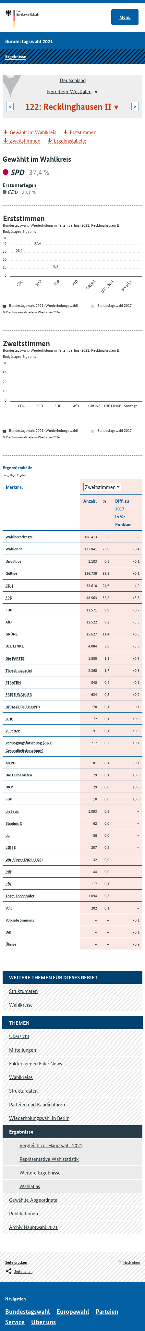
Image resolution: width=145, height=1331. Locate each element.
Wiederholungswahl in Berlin (39, 1117)
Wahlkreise (21, 1077)
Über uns (43, 1322)
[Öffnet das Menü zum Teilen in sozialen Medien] (18, 1271)
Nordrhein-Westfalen (69, 91)
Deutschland (73, 80)
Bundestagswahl (27, 1311)
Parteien (107, 1311)
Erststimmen (83, 132)
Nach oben (131, 1262)
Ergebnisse (15, 56)
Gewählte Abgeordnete (33, 1199)
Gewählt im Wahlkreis (33, 132)
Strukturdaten (23, 1090)
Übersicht (19, 1036)
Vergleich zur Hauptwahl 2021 (50, 1145)
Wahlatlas (29, 1186)
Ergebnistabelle (70, 141)
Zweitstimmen (25, 141)
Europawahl (72, 1311)
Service (15, 1322)
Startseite (28, 19)
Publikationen (23, 1213)
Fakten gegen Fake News (35, 1063)
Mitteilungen (22, 1049)
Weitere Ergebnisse (40, 1172)
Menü (125, 17)
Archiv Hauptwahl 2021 (33, 1227)
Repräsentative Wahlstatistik (49, 1158)
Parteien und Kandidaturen (37, 1104)
